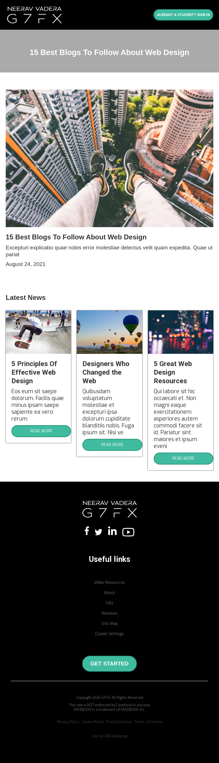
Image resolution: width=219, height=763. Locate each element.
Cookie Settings (109, 634)
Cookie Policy (93, 722)
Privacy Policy (68, 722)
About (109, 593)
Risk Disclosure (119, 722)
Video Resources (109, 582)
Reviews (109, 613)
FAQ (109, 603)
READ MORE (41, 431)
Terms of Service (148, 722)
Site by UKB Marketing (109, 736)
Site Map (110, 623)
